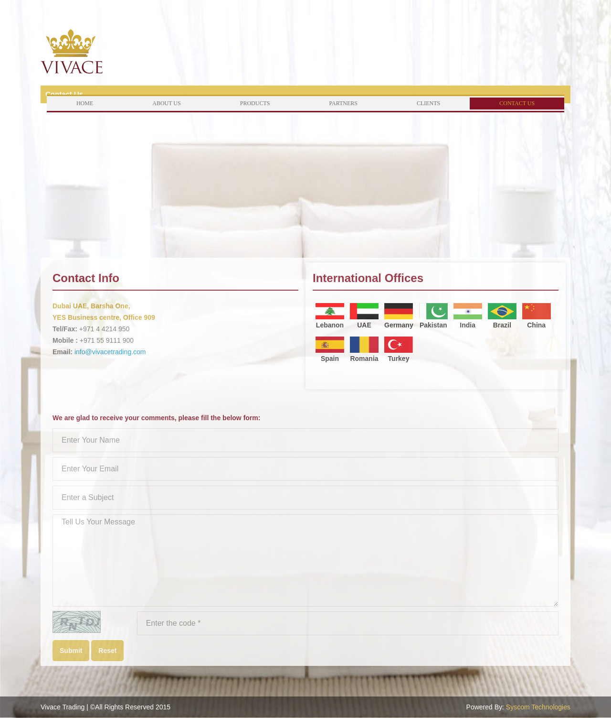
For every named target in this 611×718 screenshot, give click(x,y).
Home (84, 103)
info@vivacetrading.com (110, 352)
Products (255, 103)
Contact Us (517, 103)
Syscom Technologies (538, 707)
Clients (428, 103)
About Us (166, 103)
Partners (343, 103)
